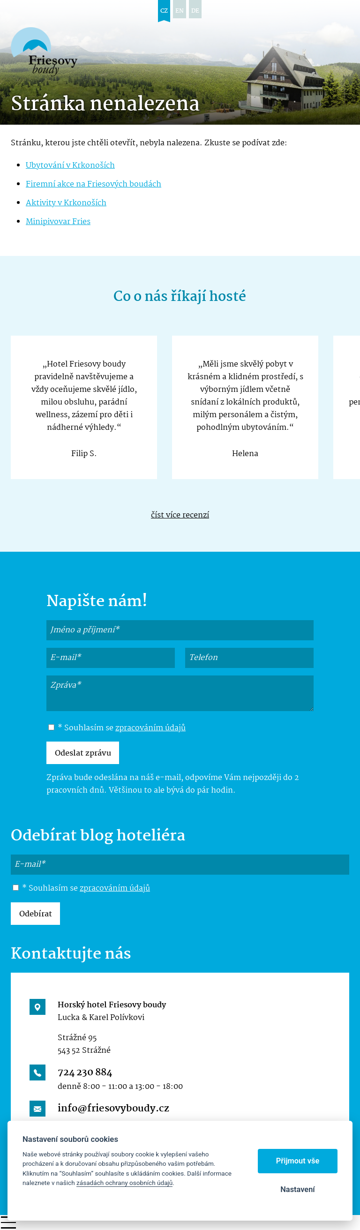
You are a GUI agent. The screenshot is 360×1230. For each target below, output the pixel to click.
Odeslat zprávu (83, 753)
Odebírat (35, 914)
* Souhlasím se (117, 728)
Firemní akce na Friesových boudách (93, 184)
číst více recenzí (180, 515)
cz (164, 11)
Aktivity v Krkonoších (66, 203)
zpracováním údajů (150, 728)
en (179, 11)
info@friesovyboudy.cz (113, 1109)
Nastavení (297, 1189)
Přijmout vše (298, 1160)
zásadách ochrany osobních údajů (124, 1182)
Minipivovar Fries (58, 222)
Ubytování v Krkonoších (70, 165)
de (195, 11)
